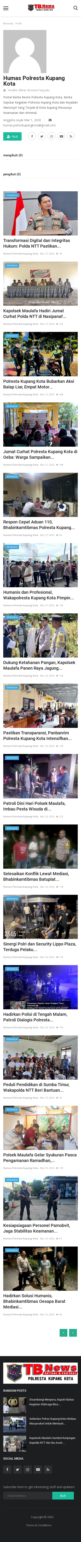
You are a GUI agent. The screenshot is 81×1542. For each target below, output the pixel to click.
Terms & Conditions (39, 1525)
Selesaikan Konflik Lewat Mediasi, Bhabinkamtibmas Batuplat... (36, 876)
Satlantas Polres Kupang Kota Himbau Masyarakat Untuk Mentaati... (52, 1421)
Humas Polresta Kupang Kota (20, 253)
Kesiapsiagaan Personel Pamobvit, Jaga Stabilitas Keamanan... (36, 1228)
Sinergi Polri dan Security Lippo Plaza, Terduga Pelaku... (39, 946)
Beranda (8, 23)
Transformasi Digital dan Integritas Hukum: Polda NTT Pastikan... (36, 243)
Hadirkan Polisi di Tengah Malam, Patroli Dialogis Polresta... (35, 1017)
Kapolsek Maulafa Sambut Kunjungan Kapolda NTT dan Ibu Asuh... (52, 1440)
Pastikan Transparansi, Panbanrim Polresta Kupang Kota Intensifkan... (37, 735)
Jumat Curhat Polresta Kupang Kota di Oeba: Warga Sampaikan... (40, 454)
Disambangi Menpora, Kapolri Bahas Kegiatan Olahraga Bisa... (51, 1402)
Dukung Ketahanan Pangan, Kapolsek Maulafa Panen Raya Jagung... (39, 665)
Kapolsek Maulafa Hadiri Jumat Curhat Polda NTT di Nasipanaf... (35, 313)
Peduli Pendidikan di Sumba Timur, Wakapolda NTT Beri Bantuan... (36, 1087)
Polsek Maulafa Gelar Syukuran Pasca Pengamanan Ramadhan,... (40, 1157)
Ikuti (12, 136)
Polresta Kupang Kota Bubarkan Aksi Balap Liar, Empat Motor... (38, 384)
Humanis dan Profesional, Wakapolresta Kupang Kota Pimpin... (38, 595)
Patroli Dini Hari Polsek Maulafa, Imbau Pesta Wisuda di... (34, 806)
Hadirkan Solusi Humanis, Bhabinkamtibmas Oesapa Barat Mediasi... (34, 1301)
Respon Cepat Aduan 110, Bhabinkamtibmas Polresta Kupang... (39, 524)
